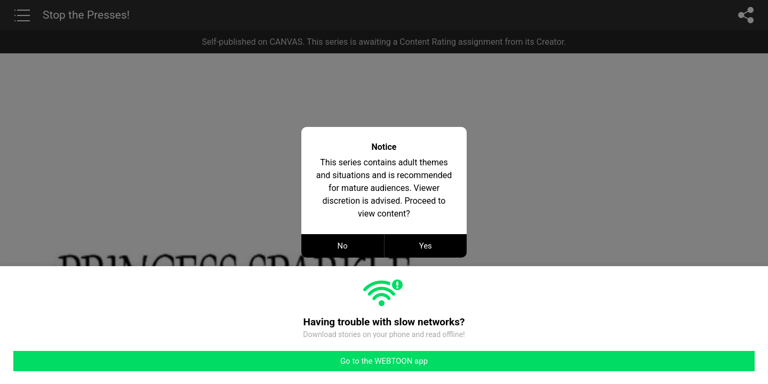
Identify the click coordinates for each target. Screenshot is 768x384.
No (343, 246)
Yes (425, 246)
